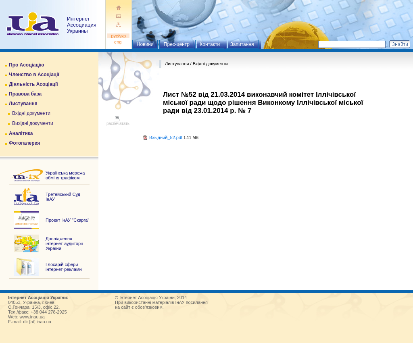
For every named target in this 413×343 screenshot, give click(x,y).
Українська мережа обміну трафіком (65, 175)
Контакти (210, 44)
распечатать (117, 122)
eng (118, 41)
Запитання (242, 44)
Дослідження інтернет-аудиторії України (64, 243)
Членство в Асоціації (34, 74)
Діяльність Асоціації (33, 84)
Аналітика (21, 133)
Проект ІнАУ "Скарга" (67, 220)
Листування (23, 103)
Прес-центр (177, 44)
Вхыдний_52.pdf (165, 137)
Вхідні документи (31, 113)
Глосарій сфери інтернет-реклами (64, 267)
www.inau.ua (32, 316)
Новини (145, 44)
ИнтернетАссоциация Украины (81, 25)
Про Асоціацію (26, 65)
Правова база (25, 94)
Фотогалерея (24, 143)
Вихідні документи (32, 123)
